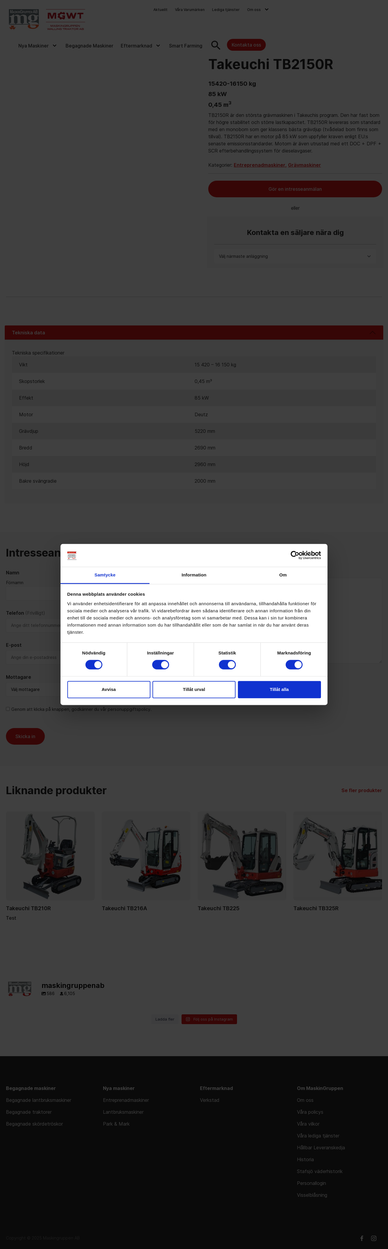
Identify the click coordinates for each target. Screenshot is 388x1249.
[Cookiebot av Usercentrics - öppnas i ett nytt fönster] (295, 555)
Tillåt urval (194, 689)
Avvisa (109, 689)
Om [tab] (283, 574)
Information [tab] (194, 574)
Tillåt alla (279, 689)
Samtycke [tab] (105, 574)
